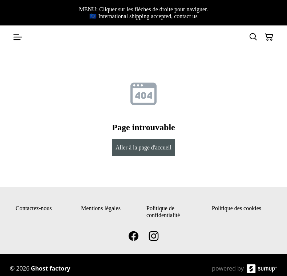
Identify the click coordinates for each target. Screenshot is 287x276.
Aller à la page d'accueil (143, 147)
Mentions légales (101, 208)
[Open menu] (18, 37)
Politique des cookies (236, 208)
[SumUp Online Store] (262, 268)
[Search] (253, 37)
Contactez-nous (34, 208)
